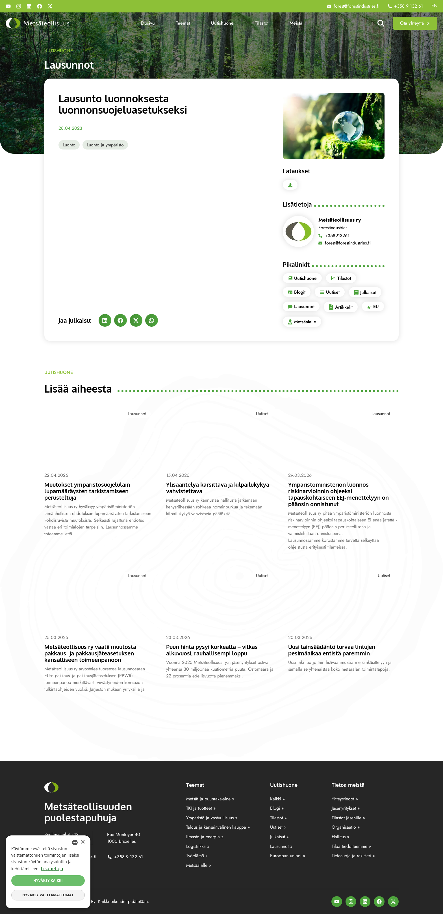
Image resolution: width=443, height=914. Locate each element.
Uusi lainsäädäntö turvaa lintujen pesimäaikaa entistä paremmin (335, 650)
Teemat (183, 23)
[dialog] (48, 871)
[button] (105, 320)
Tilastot (261, 23)
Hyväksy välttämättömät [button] (47, 895)
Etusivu (148, 23)
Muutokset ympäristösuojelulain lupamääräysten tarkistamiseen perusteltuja (89, 490)
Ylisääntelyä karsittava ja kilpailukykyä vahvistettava (221, 487)
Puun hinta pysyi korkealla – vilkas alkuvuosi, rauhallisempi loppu (215, 650)
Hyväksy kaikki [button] (48, 880)
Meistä (296, 23)
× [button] (83, 842)
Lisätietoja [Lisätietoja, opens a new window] (52, 868)
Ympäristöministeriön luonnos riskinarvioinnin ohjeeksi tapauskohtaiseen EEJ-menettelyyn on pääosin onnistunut (342, 494)
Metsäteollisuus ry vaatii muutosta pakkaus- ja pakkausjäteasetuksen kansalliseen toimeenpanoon (93, 653)
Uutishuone (222, 23)
